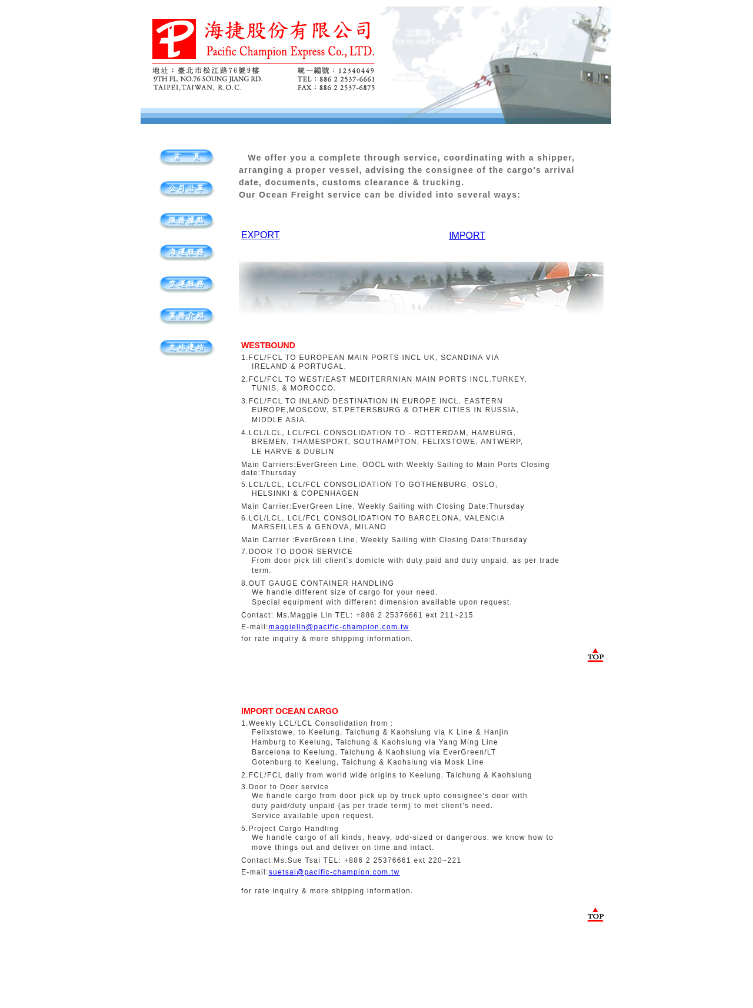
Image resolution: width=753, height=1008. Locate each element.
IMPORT (467, 236)
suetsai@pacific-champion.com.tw (334, 872)
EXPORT (260, 235)
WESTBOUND (268, 345)
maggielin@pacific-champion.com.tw (339, 627)
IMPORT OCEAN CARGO (289, 711)
